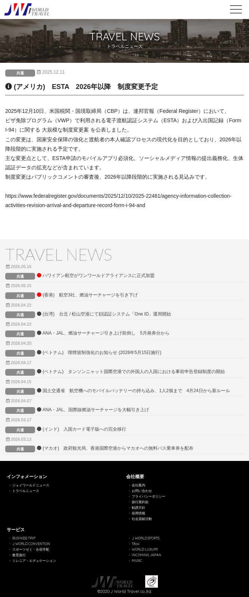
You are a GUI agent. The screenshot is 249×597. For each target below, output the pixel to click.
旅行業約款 (140, 502)
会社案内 (138, 485)
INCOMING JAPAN (146, 555)
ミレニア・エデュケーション (34, 560)
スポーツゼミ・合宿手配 (30, 549)
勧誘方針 (138, 507)
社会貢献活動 (142, 519)
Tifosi (135, 544)
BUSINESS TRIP (23, 538)
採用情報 (138, 513)
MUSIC (137, 560)
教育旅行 (19, 555)
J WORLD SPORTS (145, 538)
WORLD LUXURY (145, 549)
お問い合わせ (142, 491)
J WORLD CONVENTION (31, 544)
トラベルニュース (25, 491)
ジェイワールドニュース (30, 485)
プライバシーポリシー (148, 496)
